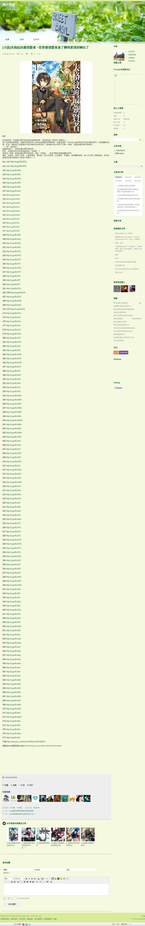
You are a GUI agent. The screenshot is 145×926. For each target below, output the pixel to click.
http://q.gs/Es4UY (13, 313)
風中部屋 (8, 5)
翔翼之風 (117, 63)
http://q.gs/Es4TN (13, 268)
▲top (143, 916)
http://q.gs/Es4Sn (13, 235)
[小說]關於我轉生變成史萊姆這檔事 (21, 811)
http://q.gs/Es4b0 (13, 680)
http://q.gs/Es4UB (13, 301)
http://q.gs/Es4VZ (13, 367)
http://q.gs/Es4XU (13, 478)
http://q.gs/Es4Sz (13, 247)
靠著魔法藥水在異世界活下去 (124, 337)
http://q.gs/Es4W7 (13, 404)
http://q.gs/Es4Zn (13, 602)
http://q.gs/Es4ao (13, 663)
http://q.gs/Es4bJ (13, 701)
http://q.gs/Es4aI (13, 635)
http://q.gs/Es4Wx (13, 437)
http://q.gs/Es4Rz (13, 187)
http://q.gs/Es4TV (13, 272)
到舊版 (20, 5)
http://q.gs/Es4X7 (13, 449)
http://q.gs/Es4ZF (13, 569)
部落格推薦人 (119, 282)
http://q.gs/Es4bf (13, 725)
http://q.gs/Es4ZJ (13, 573)
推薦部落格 (132, 55)
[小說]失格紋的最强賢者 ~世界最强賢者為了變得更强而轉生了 (128, 206)
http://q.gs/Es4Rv (13, 183)
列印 (31, 785)
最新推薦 (137, 177)
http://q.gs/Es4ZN (13, 577)
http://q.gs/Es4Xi (13, 503)
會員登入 (6, 873)
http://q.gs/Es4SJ (13, 207)
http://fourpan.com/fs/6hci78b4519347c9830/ (44, 746)
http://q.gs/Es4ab (13, 651)
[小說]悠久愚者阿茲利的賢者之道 (58, 837)
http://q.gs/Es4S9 (13, 199)
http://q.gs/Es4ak (13, 659)
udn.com (142, 919)
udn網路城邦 (138, 3)
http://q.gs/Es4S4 (13, 195)
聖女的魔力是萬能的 (121, 303)
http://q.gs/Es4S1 (13, 191)
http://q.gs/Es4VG (13, 342)
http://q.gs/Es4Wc (13, 429)
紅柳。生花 (119, 243)
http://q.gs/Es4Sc (13, 223)
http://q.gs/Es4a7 (13, 622)
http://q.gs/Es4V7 (13, 338)
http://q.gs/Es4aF (13, 630)
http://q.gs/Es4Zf (13, 593)
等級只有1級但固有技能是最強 (124, 328)
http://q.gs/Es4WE (14, 412)
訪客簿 (36, 39)
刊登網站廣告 (4, 919)
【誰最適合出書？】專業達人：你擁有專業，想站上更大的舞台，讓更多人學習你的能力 (128, 249)
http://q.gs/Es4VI (13, 346)
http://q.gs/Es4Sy (13, 243)
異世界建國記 (118, 319)
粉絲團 (18, 924)
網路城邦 (124, 924)
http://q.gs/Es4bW (13, 717)
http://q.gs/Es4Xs (13, 515)
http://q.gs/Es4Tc (13, 276)
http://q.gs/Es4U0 (18, 293)
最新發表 (118, 177)
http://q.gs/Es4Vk (13, 375)
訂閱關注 (131, 58)
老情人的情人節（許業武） (124, 233)
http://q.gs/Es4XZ (13, 486)
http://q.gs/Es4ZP (13, 581)
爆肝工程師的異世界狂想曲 (123, 315)
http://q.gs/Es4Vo (13, 379)
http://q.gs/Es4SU (13, 215)
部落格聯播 (123, 352)
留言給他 (131, 61)
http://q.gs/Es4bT (13, 713)
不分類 (12, 808)
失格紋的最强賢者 (11, 777)
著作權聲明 (38, 919)
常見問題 (22, 919)
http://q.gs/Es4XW (14, 482)
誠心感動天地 (120, 265)
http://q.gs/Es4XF (13, 457)
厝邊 (116, 255)
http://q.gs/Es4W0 (13, 396)
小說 (139, 303)
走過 (116, 258)
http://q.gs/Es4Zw (13, 610)
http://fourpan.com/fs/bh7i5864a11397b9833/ (26, 742)
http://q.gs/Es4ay (13, 676)
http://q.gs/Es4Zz (13, 614)
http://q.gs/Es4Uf (13, 317)
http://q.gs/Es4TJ (13, 264)
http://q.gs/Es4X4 (13, 445)
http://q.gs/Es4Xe (13, 499)
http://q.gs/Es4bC (13, 692)
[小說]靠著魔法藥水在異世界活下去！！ (23, 814)
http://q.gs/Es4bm (13, 733)
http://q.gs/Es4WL (13, 416)
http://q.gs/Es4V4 (13, 334)
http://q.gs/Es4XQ (13, 470)
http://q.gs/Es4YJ (13, 536)
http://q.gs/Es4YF (13, 532)
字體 (5, 878)
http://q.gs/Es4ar (13, 668)
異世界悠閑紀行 (119, 340)
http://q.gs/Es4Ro (13, 179)
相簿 (22, 39)
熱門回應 (128, 181)
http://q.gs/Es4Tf (13, 280)
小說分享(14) (120, 150)
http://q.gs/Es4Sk (13, 231)
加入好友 (131, 51)
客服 (55, 919)
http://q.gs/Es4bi (13, 729)
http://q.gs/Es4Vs (13, 383)
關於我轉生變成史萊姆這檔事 (124, 309)
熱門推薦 (137, 181)
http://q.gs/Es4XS (13, 474)
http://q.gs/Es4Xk (13, 507)
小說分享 (36, 808)
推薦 (14, 785)
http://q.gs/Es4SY (13, 219)
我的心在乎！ (120, 272)
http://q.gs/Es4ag (13, 655)
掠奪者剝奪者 (136, 319)
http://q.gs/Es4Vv (13, 387)
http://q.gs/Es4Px (18, 166)
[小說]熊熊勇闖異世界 (43, 837)
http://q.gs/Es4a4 (13, 618)
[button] (9, 878)
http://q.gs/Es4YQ (13, 544)
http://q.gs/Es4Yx (13, 552)
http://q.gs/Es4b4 (13, 688)
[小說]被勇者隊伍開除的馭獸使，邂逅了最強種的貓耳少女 (128, 190)
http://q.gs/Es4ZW (14, 585)
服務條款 (30, 919)
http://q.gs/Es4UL (18, 309)
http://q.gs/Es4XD (13, 453)
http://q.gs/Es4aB (13, 626)
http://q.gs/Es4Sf (12, 227)
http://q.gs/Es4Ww (14, 433)
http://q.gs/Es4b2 (13, 684)
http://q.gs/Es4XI (13, 466)
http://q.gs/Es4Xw (13, 519)
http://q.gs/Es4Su (13, 239)
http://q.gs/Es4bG (13, 696)
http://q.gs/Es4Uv (13, 325)
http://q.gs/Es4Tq (13, 288)
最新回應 (128, 177)
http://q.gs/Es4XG (13, 462)
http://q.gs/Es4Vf (13, 371)
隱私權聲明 (48, 919)
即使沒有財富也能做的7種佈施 (125, 262)
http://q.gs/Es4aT (13, 647)
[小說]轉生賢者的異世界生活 (73, 837)
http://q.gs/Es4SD (13, 203)
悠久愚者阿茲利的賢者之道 (123, 331)
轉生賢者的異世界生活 (121, 325)
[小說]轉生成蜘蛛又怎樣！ (88, 837)
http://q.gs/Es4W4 (13, 400)
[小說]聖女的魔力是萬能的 (126, 186)
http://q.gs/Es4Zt (13, 606)
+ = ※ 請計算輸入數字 (16, 898)
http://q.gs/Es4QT (13, 170)
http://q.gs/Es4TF (13, 260)
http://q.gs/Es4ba (13, 721)
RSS (116, 352)
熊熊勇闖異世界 (119, 334)
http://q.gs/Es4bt (13, 738)
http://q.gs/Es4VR (13, 358)
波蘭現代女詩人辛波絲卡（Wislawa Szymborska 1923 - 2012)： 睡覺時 (127, 238)
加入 (118, 924)
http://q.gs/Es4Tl (13, 284)
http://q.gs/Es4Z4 (13, 560)
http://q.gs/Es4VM (13, 354)
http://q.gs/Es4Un (13, 321)
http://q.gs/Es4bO (13, 709)
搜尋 (140, 139)
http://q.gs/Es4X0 (13, 441)
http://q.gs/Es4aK (13, 639)
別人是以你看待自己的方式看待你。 (127, 269)
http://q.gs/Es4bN (13, 705)
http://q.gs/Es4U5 (13, 297)
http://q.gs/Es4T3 (13, 251)
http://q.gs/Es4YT (13, 548)
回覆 (6, 785)
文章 (7, 39)
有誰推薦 (6, 792)
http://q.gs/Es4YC (13, 527)
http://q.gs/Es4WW (14, 420)
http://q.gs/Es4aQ (13, 643)
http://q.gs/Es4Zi (13, 597)
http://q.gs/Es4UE (13, 305)
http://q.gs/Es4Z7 (13, 564)
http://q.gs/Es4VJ (13, 350)
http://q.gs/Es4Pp (18, 161)
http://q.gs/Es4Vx (13, 391)
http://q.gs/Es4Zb (13, 589)
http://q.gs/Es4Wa (13, 424)
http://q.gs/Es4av (13, 672)
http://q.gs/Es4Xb (13, 494)
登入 (113, 924)
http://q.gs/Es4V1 (13, 330)
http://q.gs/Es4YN (13, 540)
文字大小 (17, 878)
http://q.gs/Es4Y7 (13, 523)
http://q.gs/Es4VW (14, 363)
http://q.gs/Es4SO (13, 211)
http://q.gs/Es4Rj (13, 174)
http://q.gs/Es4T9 (13, 255)
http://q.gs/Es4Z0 (13, 556)
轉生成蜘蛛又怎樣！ (121, 322)
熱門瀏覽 (118, 181)
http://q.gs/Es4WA (14, 408)
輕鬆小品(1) (120, 153)
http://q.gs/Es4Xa (13, 490)
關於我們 (14, 919)
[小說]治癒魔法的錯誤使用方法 (13, 837)
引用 (23, 785)
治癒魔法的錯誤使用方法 (122, 306)
